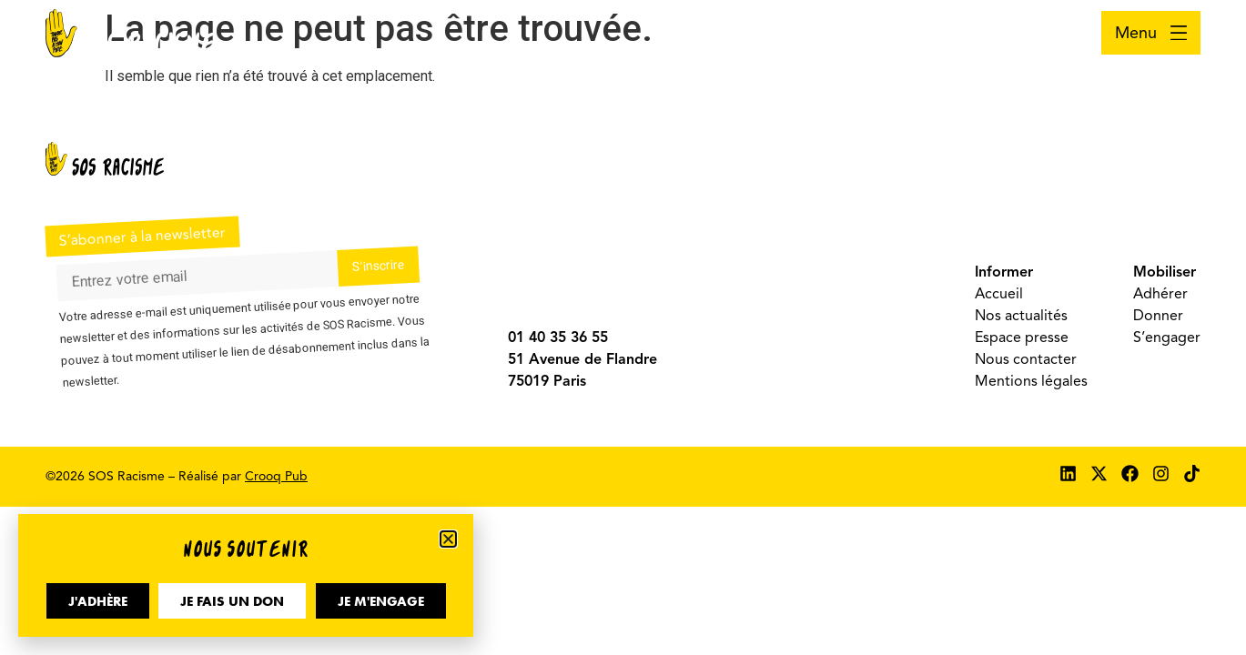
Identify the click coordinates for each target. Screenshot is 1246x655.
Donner (1158, 316)
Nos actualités (1021, 316)
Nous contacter (1026, 359)
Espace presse (1022, 337)
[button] (448, 539)
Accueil (999, 294)
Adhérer (1160, 294)
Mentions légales (1031, 381)
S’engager (1166, 337)
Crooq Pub (276, 476)
